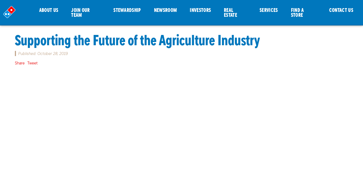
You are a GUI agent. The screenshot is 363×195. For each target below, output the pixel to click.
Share (20, 63)
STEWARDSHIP (127, 9)
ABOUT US (48, 9)
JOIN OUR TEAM (80, 12)
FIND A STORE (297, 12)
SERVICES (269, 9)
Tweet (32, 63)
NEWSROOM (165, 9)
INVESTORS (200, 9)
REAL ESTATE (230, 12)
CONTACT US (341, 9)
